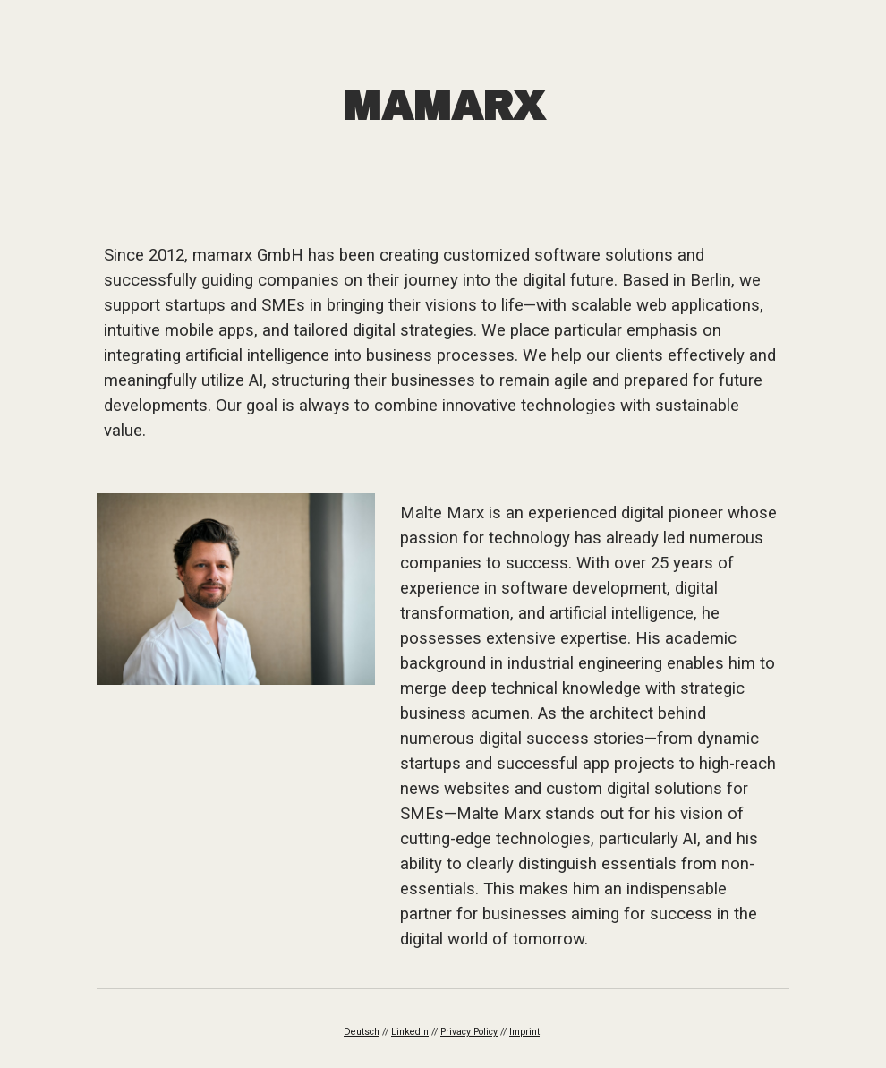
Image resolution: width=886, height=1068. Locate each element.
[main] (443, 107)
